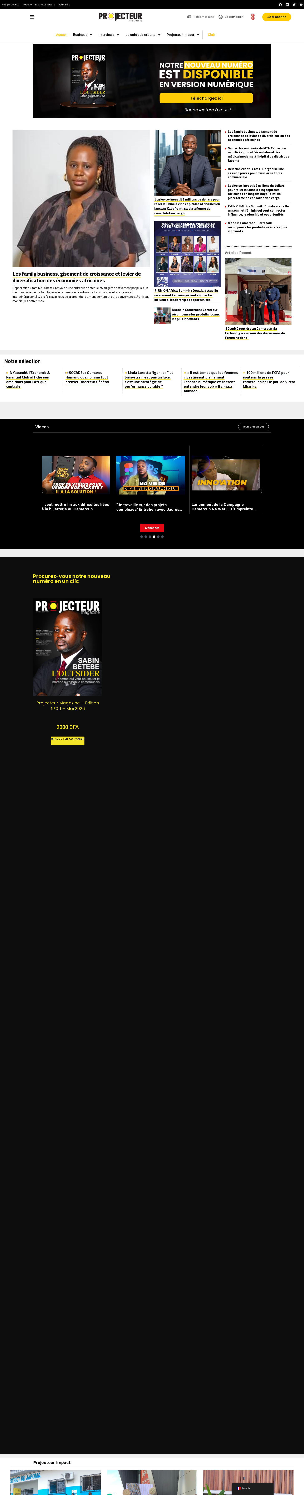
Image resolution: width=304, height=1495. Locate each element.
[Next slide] (261, 491)
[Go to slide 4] (154, 536)
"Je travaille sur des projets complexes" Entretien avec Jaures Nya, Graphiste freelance (147, 507)
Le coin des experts (143, 35)
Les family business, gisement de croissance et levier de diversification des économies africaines (77, 277)
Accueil (61, 35)
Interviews (109, 35)
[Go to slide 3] (150, 536)
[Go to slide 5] (158, 536)
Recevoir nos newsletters (39, 4)
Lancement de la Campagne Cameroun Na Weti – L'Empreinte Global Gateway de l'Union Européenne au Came (222, 507)
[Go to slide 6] (162, 536)
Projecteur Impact (183, 35)
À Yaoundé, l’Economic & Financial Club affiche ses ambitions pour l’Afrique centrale (28, 379)
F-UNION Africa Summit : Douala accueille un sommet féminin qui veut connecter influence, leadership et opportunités (186, 295)
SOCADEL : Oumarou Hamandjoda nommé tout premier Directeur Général (87, 377)
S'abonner (152, 528)
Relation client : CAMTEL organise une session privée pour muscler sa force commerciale (256, 173)
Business (83, 35)
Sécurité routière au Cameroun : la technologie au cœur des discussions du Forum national (255, 333)
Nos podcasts (10, 4)
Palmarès (64, 4)
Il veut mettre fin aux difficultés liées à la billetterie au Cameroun (75, 506)
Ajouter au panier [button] (69, 738)
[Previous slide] (42, 491)
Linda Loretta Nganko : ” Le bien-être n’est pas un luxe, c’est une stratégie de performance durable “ (149, 379)
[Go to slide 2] (145, 536)
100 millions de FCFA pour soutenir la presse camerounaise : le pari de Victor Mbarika (269, 379)
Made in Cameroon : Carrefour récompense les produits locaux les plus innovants (196, 314)
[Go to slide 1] (141, 536)
